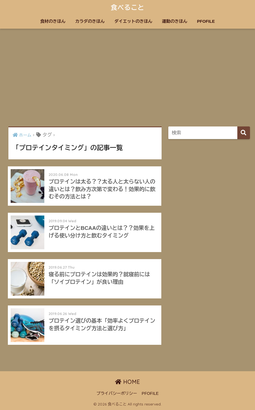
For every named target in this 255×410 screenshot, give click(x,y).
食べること (127, 7)
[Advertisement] (127, 77)
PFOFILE (206, 21)
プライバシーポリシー (117, 393)
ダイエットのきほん (133, 21)
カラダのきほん (90, 21)
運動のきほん (174, 21)
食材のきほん (52, 21)
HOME (127, 381)
